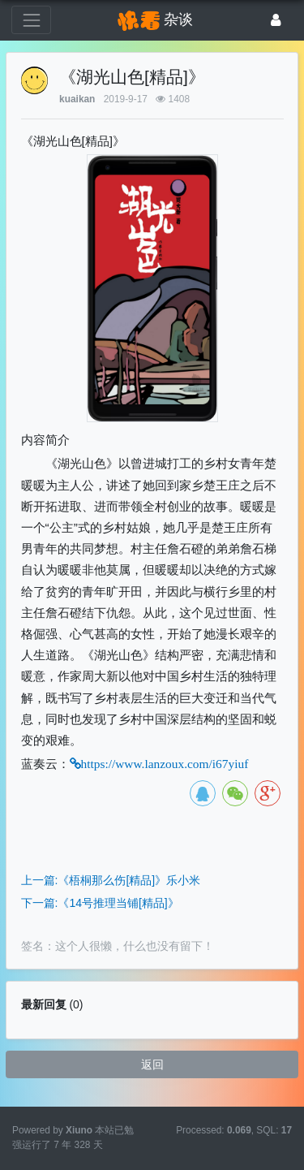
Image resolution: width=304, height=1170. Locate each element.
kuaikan (77, 99)
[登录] (276, 20)
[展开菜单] (31, 20)
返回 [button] (152, 1064)
